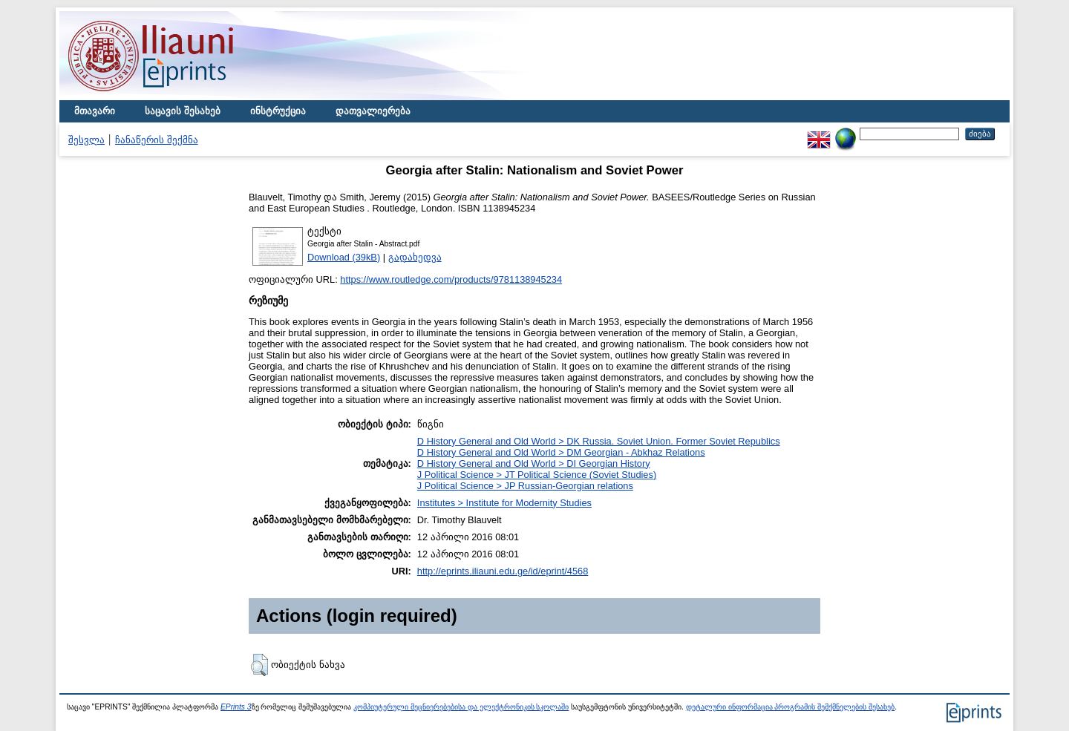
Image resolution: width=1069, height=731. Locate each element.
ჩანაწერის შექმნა (156, 139)
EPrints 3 (236, 707)
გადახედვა (415, 257)
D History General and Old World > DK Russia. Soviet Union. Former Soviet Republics (598, 441)
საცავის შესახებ (182, 111)
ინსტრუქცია (278, 111)
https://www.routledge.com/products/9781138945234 (451, 279)
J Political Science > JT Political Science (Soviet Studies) (536, 474)
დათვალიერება (373, 111)
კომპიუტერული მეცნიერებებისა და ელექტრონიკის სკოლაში (461, 707)
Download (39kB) (343, 257)
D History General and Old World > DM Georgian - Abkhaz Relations (561, 452)
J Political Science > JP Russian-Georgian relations (525, 485)
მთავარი (94, 111)
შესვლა (86, 139)
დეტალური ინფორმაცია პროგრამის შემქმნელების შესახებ (790, 707)
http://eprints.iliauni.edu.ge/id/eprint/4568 (503, 571)
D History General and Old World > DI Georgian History (533, 463)
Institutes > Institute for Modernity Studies (504, 502)
